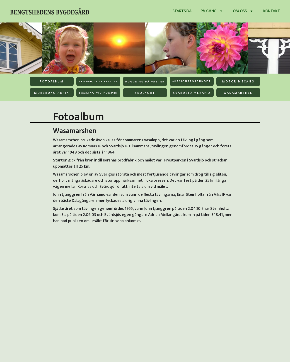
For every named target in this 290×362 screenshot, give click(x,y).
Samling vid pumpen (98, 92)
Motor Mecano (238, 81)
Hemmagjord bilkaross (98, 81)
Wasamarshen (238, 92)
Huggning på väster (144, 81)
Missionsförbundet (191, 81)
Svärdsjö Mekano (191, 92)
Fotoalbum (52, 81)
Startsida (182, 11)
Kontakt (271, 11)
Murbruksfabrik (51, 92)
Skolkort (145, 92)
